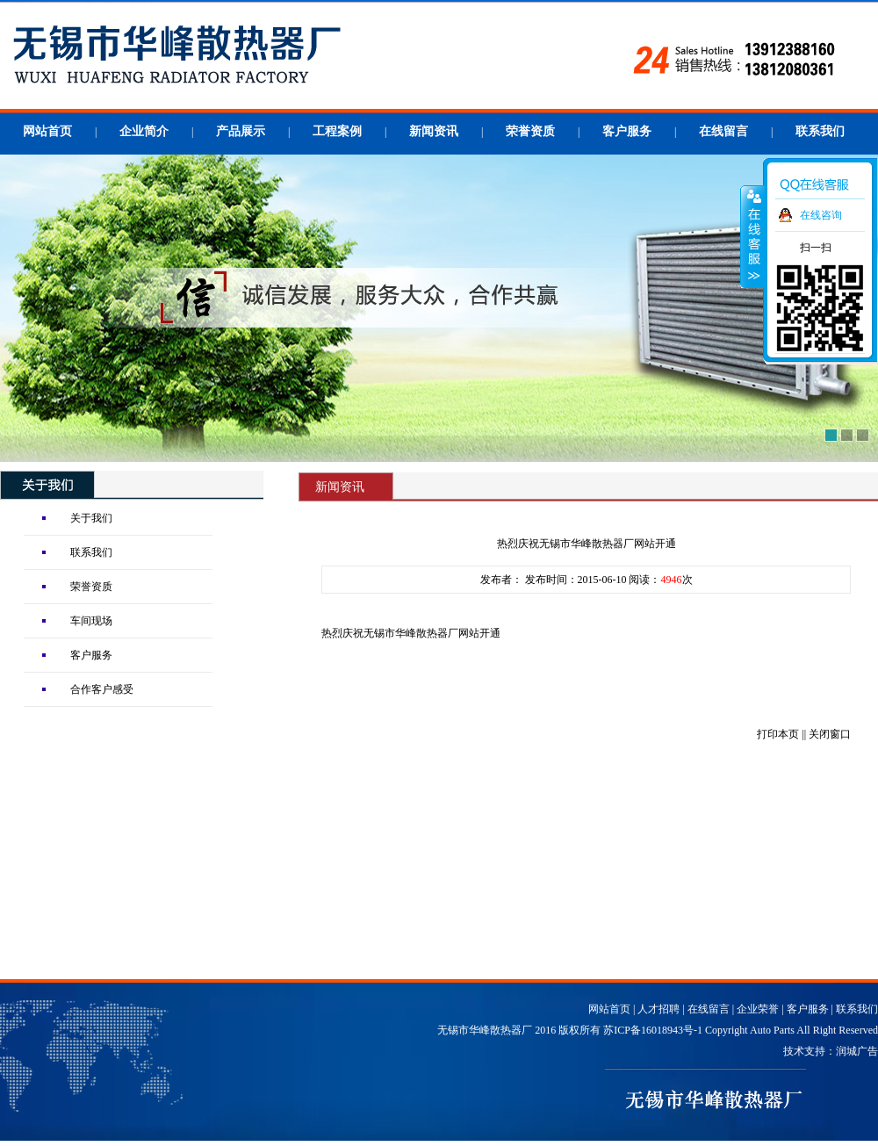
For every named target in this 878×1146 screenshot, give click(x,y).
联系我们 (820, 131)
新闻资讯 (433, 131)
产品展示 (240, 131)
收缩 (752, 236)
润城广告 (857, 1051)
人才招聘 (658, 1009)
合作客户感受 (101, 689)
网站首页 (47, 131)
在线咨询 (821, 215)
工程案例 (337, 131)
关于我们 (91, 518)
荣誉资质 (530, 131)
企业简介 (144, 131)
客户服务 (626, 131)
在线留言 (723, 131)
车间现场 (91, 621)
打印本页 (778, 734)
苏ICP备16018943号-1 (652, 1030)
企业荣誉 (758, 1009)
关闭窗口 (830, 734)
